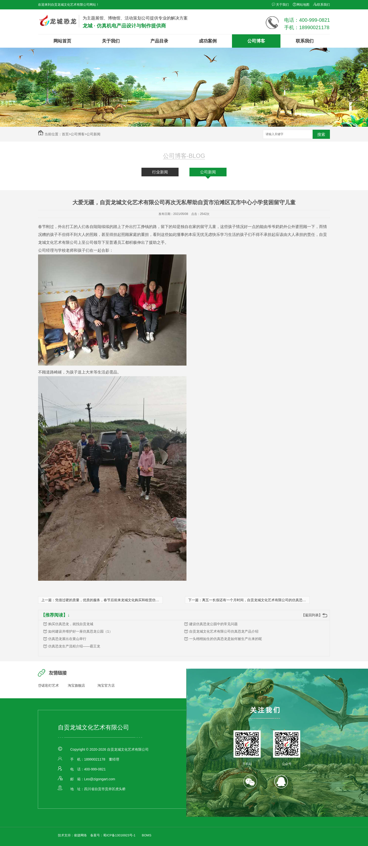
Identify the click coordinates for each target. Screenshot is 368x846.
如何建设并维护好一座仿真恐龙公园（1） (80, 631)
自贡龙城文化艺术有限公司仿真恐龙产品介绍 (223, 631)
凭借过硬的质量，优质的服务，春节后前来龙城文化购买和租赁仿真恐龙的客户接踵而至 (122, 600)
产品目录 (159, 41)
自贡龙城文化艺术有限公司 (93, 727)
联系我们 (323, 4)
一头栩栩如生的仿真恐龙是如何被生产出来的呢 (225, 639)
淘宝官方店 (106, 685)
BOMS (146, 835)
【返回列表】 (311, 615)
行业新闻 (160, 172)
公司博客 (256, 41)
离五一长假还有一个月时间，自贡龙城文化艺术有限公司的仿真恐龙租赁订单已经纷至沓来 (271, 600)
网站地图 (303, 4)
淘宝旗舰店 (76, 685)
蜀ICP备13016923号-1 (119, 835)
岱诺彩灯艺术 (48, 685)
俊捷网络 (80, 835)
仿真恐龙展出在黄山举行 (67, 639)
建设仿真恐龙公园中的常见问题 (213, 624)
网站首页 (62, 41)
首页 (66, 134)
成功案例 (208, 41)
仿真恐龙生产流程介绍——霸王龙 (74, 646)
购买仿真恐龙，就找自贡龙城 (70, 624)
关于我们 (282, 4)
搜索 (321, 134)
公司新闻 (93, 134)
